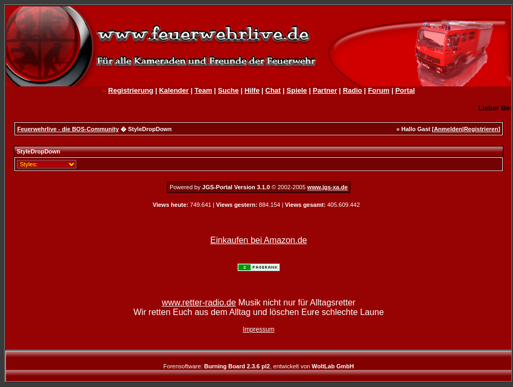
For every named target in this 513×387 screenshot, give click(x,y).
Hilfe (251, 90)
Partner (324, 90)
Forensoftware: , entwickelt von (258, 366)
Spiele (296, 90)
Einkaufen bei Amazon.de (258, 240)
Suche (228, 90)
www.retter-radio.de (199, 302)
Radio (352, 90)
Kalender (174, 90)
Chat (273, 90)
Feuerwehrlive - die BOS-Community (68, 129)
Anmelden (448, 129)
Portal (405, 90)
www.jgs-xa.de (327, 187)
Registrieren (481, 129)
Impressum (258, 329)
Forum (378, 90)
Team (203, 90)
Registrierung (131, 90)
